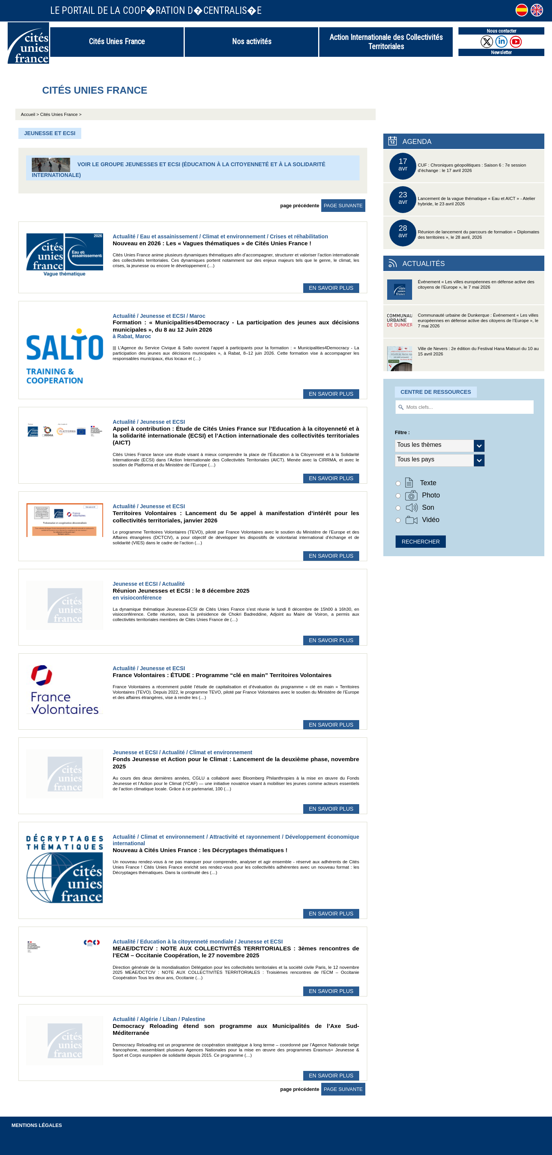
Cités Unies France (117, 41)
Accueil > (30, 114)
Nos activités (251, 41)
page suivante (343, 205)
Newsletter (501, 52)
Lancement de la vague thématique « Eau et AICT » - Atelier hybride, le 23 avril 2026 (462, 199)
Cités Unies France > (61, 114)
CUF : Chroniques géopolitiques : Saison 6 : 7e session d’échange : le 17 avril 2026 (457, 166)
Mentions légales (37, 1125)
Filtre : (402, 432)
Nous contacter (501, 31)
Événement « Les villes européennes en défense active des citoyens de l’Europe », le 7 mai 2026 (460, 291)
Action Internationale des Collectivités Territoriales (386, 42)
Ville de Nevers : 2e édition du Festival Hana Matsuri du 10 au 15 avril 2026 (463, 358)
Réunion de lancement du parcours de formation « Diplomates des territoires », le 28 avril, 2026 (464, 233)
